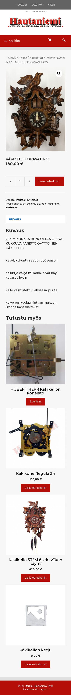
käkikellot (12, 207)
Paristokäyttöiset (27, 199)
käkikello (53, 203)
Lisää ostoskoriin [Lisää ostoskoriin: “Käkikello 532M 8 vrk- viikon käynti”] (35, 577)
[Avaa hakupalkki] (64, 40)
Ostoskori (37, 4)
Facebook (28, 689)
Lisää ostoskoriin (49, 181)
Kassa (51, 4)
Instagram (42, 689)
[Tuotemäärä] (20, 181)
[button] (58, 73)
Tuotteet (21, 4)
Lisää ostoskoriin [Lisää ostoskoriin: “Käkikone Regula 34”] (35, 487)
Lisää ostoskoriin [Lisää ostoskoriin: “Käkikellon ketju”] (35, 664)
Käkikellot (36, 58)
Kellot (23, 58)
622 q (36, 203)
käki (44, 203)
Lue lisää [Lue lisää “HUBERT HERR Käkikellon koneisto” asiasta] (35, 401)
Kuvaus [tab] (15, 219)
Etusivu (11, 58)
